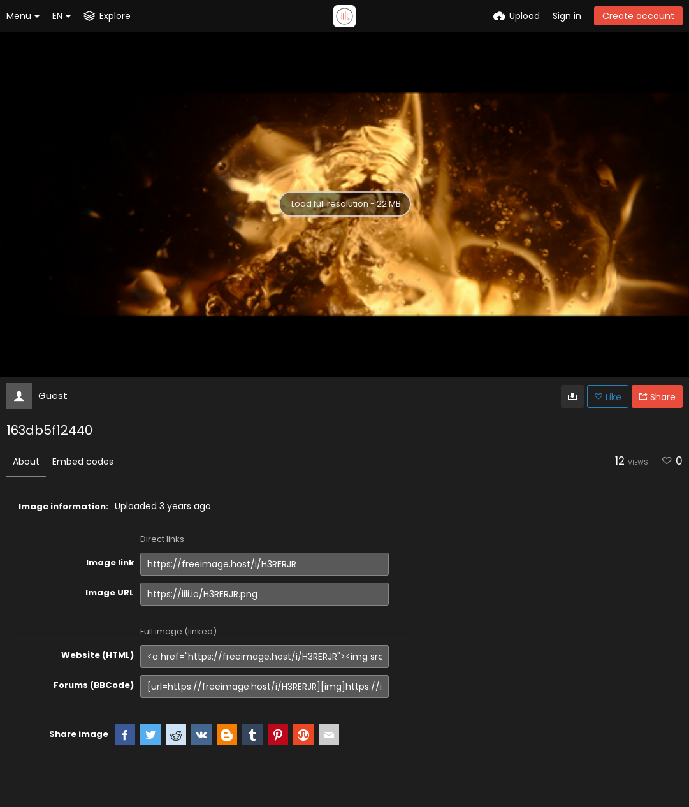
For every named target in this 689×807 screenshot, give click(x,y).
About (26, 461)
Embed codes (82, 461)
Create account (638, 16)
